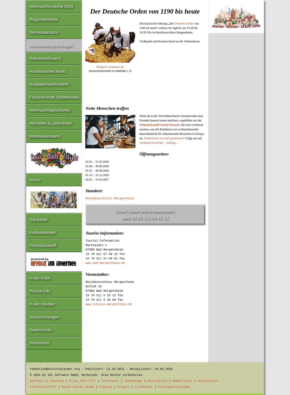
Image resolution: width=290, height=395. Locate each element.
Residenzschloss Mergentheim (110, 198)
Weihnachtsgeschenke (49, 110)
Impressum (39, 343)
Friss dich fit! (82, 381)
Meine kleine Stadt (78, 387)
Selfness (37, 381)
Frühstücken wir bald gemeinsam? (164, 138)
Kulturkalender (42, 232)
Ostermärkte (157, 381)
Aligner (123, 387)
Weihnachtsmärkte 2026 (51, 6)
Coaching (56, 381)
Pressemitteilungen (174, 387)
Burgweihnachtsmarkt (49, 84)
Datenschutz (40, 330)
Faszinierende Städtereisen (54, 97)
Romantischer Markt (47, 71)
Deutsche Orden (184, 23)
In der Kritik (39, 278)
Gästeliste (38, 219)
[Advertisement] (145, 104)
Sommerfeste (182, 381)
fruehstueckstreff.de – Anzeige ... (159, 142)
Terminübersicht (43, 32)
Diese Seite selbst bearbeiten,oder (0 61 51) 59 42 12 (145, 214)
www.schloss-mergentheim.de (109, 304)
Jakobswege (133, 381)
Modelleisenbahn (44, 136)
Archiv (35, 180)
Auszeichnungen (44, 317)
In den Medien (42, 304)
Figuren (105, 387)
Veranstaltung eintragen (50, 45)
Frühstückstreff (42, 245)
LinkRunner (144, 387)
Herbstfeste (207, 381)
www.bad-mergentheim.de (105, 263)
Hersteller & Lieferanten (50, 123)
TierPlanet (110, 381)
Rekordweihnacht (45, 58)
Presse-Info (39, 291)
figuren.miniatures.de (111, 67)
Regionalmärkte (43, 19)
